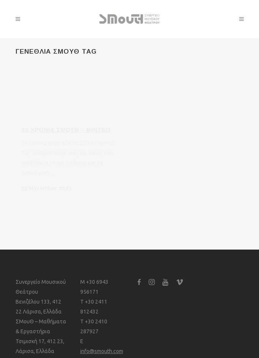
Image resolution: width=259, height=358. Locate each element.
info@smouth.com (101, 351)
